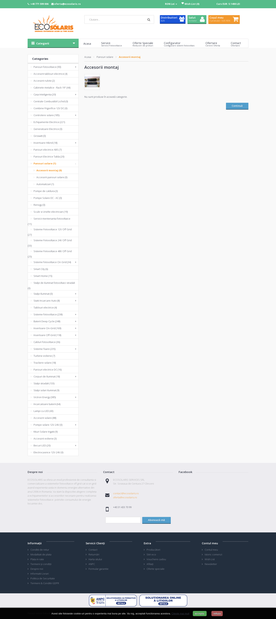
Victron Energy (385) (45, 397)
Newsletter (211, 564)
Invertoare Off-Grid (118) (47, 335)
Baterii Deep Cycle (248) (47, 321)
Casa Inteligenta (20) (45, 94)
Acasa (87, 57)
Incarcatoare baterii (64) (47, 404)
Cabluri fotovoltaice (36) (47, 342)
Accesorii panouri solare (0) (51, 177)
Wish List (210, 559)
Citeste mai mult (180, 613)
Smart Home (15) (43, 276)
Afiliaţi (150, 564)
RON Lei (171, 4)
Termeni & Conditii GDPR (44, 583)
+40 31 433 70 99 (122, 507)
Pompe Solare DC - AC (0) (48, 198)
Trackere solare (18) (45, 362)
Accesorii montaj (129, 57)
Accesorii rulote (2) (44, 80)
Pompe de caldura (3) (46, 191)
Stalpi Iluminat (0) (43, 293)
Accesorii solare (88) (45, 418)
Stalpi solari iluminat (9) (46, 390)
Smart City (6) (41, 269)
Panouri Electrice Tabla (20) (49, 156)
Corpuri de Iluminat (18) (47, 376)
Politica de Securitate (42, 578)
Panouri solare (105, 57)
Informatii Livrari (39, 573)
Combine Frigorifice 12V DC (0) (50, 108)
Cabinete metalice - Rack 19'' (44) (52, 87)
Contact (93, 549)
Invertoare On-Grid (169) (47, 328)
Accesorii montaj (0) (49, 170)
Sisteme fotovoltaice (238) (48, 314)
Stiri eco (151, 554)
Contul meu (211, 549)
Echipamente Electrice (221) (49, 122)
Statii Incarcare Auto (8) (47, 300)
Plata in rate (37, 559)
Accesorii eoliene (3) (45, 438)
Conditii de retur (39, 549)
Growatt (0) (40, 136)
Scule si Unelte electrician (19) (51, 211)
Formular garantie (98, 569)
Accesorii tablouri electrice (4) (50, 73)
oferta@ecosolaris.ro (67, 4)
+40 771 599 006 (39, 4)
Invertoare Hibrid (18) (45, 142)
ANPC (92, 564)
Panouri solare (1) (45, 163)
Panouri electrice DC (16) (48, 369)
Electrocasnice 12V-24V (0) (48, 452)
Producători (153, 549)
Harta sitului (95, 559)
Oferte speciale (155, 569)
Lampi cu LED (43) (43, 411)
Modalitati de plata (40, 554)
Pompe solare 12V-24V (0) (48, 424)
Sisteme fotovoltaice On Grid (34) (52, 262)
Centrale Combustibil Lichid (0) (51, 101)
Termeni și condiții (40, 564)
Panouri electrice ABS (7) (48, 149)
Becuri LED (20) (42, 445)
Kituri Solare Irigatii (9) (46, 431)
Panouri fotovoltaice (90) (47, 67)
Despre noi (36, 569)
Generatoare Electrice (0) (48, 129)
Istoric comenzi (213, 554)
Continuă (237, 105)
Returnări (94, 554)
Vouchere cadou (156, 559)
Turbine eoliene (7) (44, 355)
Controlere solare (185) (46, 115)
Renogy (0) (39, 205)
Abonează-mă (156, 520)
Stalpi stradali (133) (44, 383)
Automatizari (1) (45, 184)
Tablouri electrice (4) (45, 307)
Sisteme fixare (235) (44, 349)
